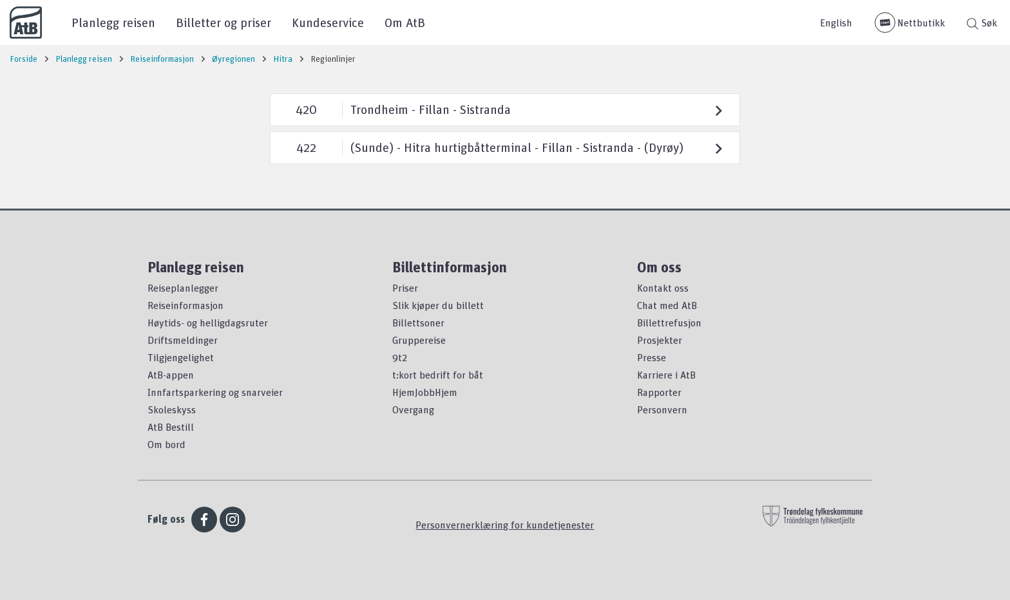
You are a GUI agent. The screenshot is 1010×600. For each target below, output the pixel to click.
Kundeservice (328, 22)
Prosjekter (659, 339)
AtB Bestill (171, 426)
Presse (651, 357)
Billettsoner (418, 322)
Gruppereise (419, 339)
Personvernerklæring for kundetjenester (504, 524)
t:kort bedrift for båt (437, 374)
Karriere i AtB (666, 374)
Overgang (413, 409)
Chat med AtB (667, 305)
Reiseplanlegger (183, 287)
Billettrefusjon (669, 322)
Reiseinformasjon (186, 305)
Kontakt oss (663, 287)
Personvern (662, 409)
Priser (405, 287)
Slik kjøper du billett (438, 305)
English (836, 22)
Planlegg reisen (113, 22)
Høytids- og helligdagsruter (208, 322)
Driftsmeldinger (183, 339)
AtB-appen (171, 374)
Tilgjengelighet (181, 357)
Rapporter (659, 392)
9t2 (399, 357)
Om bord (167, 444)
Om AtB (405, 22)
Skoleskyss (172, 409)
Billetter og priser (223, 22)
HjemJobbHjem (424, 392)
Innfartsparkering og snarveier (215, 392)
